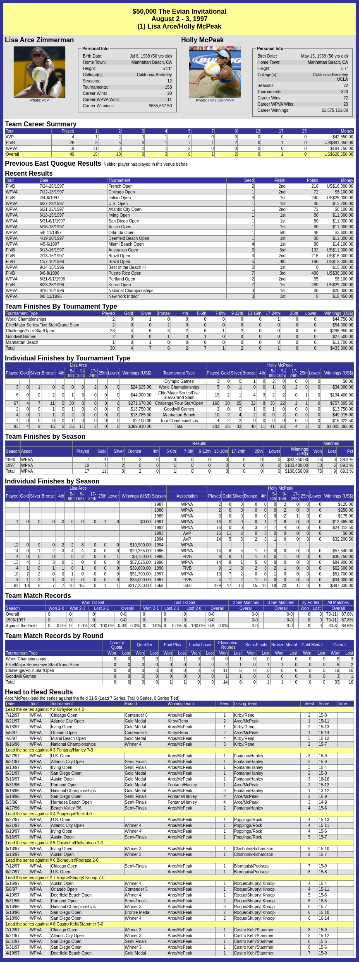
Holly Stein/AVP (221, 100)
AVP (45, 100)
